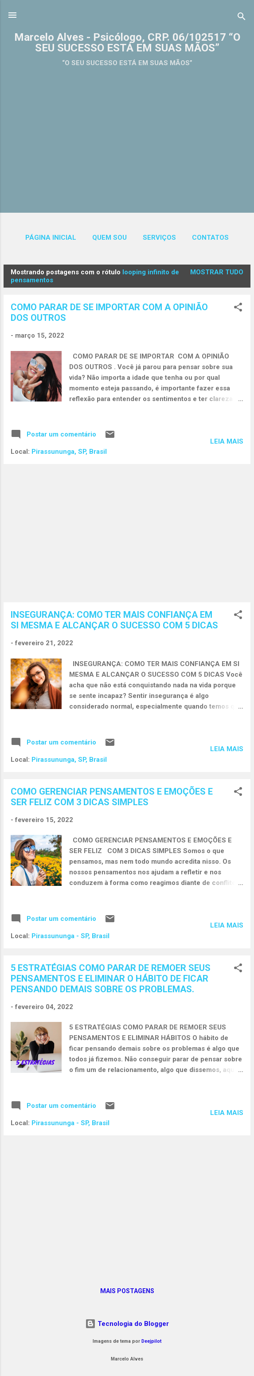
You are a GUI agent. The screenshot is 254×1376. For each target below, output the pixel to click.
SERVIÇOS (159, 238)
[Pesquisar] (241, 17)
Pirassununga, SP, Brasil (69, 452)
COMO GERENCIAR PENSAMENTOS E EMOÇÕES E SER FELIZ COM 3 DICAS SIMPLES (112, 796)
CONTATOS (210, 238)
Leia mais (226, 441)
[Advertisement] (127, 136)
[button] (238, 309)
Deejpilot (151, 1341)
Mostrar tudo (216, 272)
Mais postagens (127, 1290)
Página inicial (50, 238)
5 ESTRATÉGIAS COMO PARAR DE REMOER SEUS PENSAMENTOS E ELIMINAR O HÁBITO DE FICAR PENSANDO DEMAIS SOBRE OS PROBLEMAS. (111, 978)
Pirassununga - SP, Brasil (70, 936)
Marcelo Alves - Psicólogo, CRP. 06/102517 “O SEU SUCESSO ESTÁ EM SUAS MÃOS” (127, 42)
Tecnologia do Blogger (127, 1324)
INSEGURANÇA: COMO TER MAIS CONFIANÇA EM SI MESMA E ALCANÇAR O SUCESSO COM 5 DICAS (114, 620)
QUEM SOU (109, 238)
